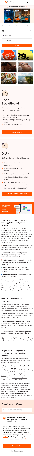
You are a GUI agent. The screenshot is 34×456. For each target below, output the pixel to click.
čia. (26, 439)
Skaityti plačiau (17, 132)
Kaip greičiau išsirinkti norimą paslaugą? (14, 164)
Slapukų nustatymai (17, 451)
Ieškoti (17, 46)
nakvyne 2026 (17, 15)
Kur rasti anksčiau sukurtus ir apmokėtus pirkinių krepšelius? (15, 184)
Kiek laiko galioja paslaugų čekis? (16, 174)
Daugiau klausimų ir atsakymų (17, 194)
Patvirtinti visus (17, 446)
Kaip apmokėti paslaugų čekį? (15, 188)
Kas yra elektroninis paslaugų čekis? (15, 169)
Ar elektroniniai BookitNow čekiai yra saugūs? (16, 178)
